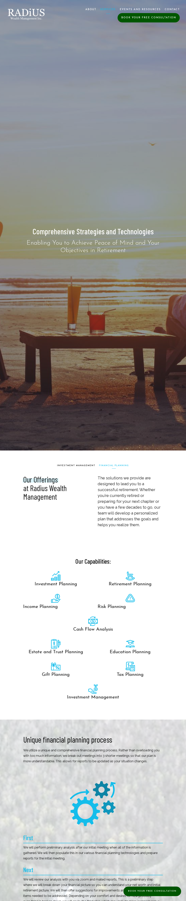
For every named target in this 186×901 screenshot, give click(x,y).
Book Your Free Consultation (148, 17)
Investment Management (76, 465)
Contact (172, 9)
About (90, 9)
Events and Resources (140, 9)
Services (108, 9)
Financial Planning (114, 465)
